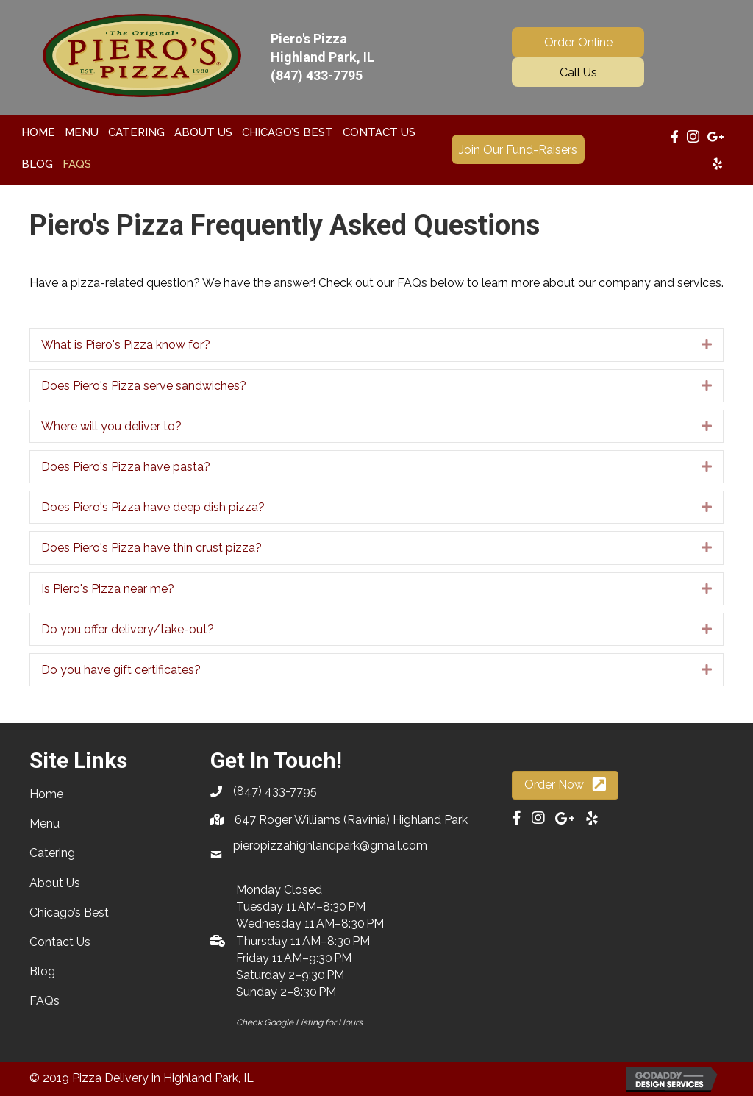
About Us (54, 883)
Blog (42, 971)
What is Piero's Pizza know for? (125, 345)
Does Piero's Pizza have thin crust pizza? (151, 548)
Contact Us (59, 942)
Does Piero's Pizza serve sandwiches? (143, 386)
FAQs (44, 1001)
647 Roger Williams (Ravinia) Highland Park (351, 820)
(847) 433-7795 (317, 75)
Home (46, 794)
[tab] (376, 344)
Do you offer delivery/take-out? (127, 629)
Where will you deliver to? (111, 426)
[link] (38, 132)
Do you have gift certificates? (121, 670)
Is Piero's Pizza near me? (107, 589)
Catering (52, 853)
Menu (44, 823)
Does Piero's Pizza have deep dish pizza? (153, 507)
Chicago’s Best (69, 912)
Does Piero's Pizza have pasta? (125, 467)
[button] (578, 42)
